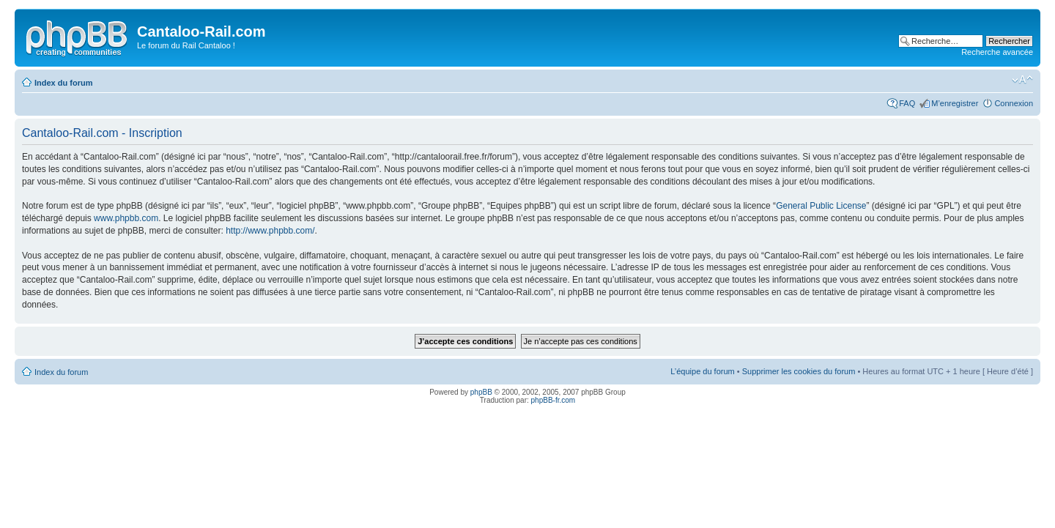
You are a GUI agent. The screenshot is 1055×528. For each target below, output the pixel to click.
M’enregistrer (954, 103)
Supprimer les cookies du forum (799, 371)
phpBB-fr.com (553, 400)
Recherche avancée (997, 52)
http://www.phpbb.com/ (270, 231)
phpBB (481, 392)
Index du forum (63, 82)
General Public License (821, 206)
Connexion (1013, 103)
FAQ (907, 103)
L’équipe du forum (702, 371)
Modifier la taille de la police (1022, 79)
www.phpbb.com (126, 218)
